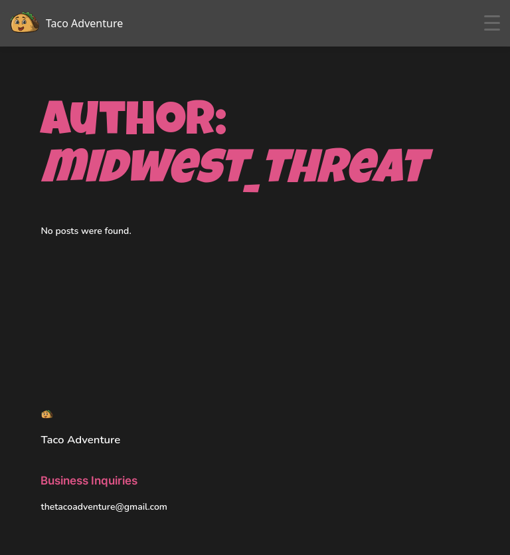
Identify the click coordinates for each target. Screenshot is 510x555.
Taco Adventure (80, 439)
